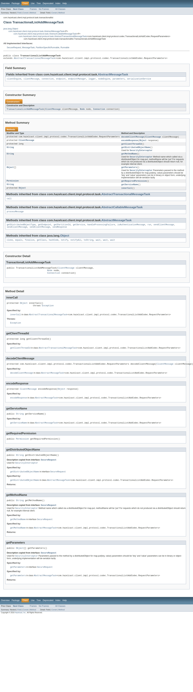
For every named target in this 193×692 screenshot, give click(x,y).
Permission (13, 184)
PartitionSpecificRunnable (47, 47)
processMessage (15, 216)
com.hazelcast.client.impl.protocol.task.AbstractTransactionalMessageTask (53, 36)
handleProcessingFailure (101, 229)
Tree (39, 3)
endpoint (61, 80)
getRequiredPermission (133, 184)
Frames (33, 9)
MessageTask (28, 47)
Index (57, 3)
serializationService (139, 80)
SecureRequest (14, 47)
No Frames (44, 9)
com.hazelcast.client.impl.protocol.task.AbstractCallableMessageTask (45, 34)
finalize (30, 245)
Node (82, 110)
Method (33, 13)
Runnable (65, 47)
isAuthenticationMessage (131, 229)
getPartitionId (62, 229)
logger (92, 80)
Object (143, 142)
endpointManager (77, 80)
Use (33, 3)
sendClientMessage (163, 229)
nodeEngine (104, 80)
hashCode (54, 245)
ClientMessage (53, 110)
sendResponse (59, 232)
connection (48, 80)
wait (98, 245)
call (9, 203)
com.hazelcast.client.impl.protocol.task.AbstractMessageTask (36, 31)
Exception (48, 313)
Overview (5, 3)
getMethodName (129, 156)
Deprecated (48, 3)
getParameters (129, 170)
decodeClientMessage (132, 138)
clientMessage (31, 80)
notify (64, 245)
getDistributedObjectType (21, 229)
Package (16, 3)
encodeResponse (129, 142)
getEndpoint (44, 229)
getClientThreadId (131, 146)
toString (88, 245)
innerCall (126, 192)
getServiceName (129, 188)
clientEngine (14, 80)
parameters (118, 80)
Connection (99, 110)
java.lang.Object (10, 29)
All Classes (60, 9)
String (10, 149)
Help (64, 3)
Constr (25, 13)
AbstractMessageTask (113, 75)
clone (10, 245)
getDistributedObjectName (135, 149)
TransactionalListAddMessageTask (25, 110)
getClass (42, 245)
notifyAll (76, 245)
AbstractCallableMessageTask (122, 211)
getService (79, 229)
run (149, 229)
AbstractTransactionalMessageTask (34, 59)
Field (19, 13)
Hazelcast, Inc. (20, 628)
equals (18, 245)
